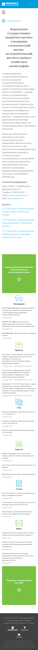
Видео (19, 529)
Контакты (15, 618)
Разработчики (11, 21)
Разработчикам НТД (11, 623)
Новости (19, 449)
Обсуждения (19, 304)
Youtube (19, 635)
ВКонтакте (24, 628)
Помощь (31, 623)
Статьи (19, 489)
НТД (19, 408)
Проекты (19, 350)
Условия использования (15, 620)
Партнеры (28, 620)
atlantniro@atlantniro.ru (18, 195)
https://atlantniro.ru (15, 198)
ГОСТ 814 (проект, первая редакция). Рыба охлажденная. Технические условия (18, 223)
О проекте (7, 618)
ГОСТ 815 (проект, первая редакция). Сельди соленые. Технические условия (18, 211)
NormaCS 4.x (23, 623)
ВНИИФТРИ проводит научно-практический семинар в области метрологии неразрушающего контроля (18, 456)
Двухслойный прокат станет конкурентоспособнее (18, 474)
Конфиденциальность (26, 618)
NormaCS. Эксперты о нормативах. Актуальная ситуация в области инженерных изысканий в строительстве (17, 544)
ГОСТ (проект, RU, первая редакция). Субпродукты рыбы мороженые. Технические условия (18, 234)
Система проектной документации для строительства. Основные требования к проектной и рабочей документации (18, 324)
